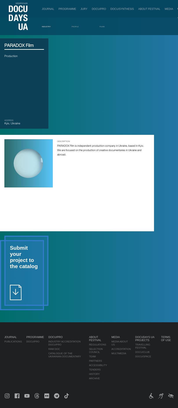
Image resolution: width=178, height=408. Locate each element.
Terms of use (166, 339)
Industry (46, 27)
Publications (13, 341)
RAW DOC (54, 349)
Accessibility (98, 365)
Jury (84, 9)
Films (102, 27)
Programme (67, 9)
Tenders (95, 369)
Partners (95, 361)
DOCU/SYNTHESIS (122, 9)
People (75, 27)
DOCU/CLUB (142, 352)
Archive (94, 378)
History (94, 374)
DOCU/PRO (99, 9)
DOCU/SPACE (143, 356)
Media (169, 9)
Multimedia (119, 353)
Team (92, 356)
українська (22, 3)
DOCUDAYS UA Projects (144, 339)
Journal (48, 9)
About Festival (149, 9)
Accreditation (121, 349)
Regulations (97, 344)
